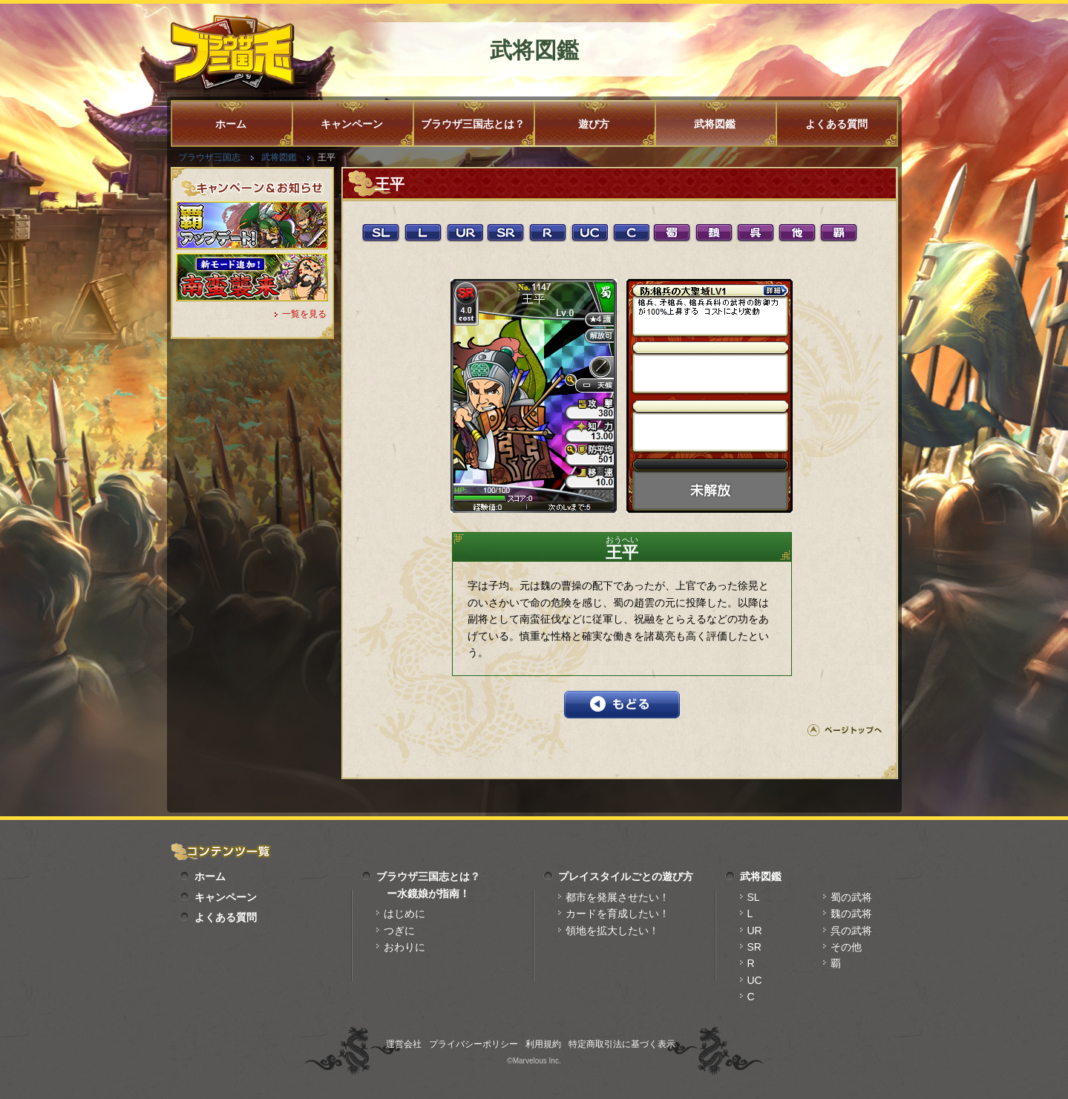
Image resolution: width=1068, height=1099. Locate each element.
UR (754, 930)
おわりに (404, 947)
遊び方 (593, 124)
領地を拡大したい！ (612, 930)
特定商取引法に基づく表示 (622, 1044)
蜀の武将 (851, 897)
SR (754, 947)
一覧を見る (304, 314)
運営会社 (404, 1044)
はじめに (404, 913)
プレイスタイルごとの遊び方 (625, 876)
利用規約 (543, 1044)
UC (754, 980)
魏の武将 (851, 913)
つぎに (399, 930)
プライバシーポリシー (473, 1044)
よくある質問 (836, 124)
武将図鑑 (715, 124)
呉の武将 (851, 930)
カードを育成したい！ (617, 913)
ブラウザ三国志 (209, 157)
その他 (846, 947)
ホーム (230, 124)
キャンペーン (352, 124)
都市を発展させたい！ (617, 897)
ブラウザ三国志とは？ (473, 124)
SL (753, 897)
